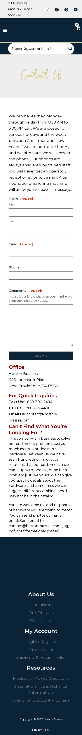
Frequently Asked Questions (41, 678)
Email (21, 244)
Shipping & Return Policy (41, 657)
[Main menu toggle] (5, 30)
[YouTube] (76, 10)
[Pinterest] (66, 10)
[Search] (71, 48)
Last (11, 221)
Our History (41, 605)
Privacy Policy (41, 729)
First (12, 204)
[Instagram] (47, 10)
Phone (14, 267)
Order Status (41, 649)
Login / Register (41, 641)
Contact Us (41, 620)
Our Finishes (41, 612)
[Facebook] (57, 10)
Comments (25, 291)
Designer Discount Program (41, 700)
